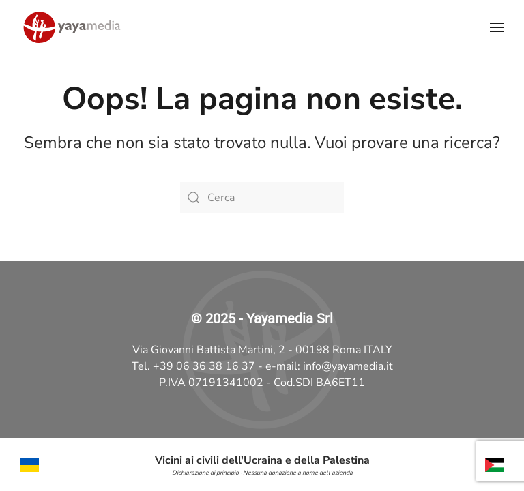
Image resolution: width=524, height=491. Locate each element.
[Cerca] (262, 197)
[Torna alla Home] (71, 27)
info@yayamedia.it (348, 366)
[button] (497, 27)
